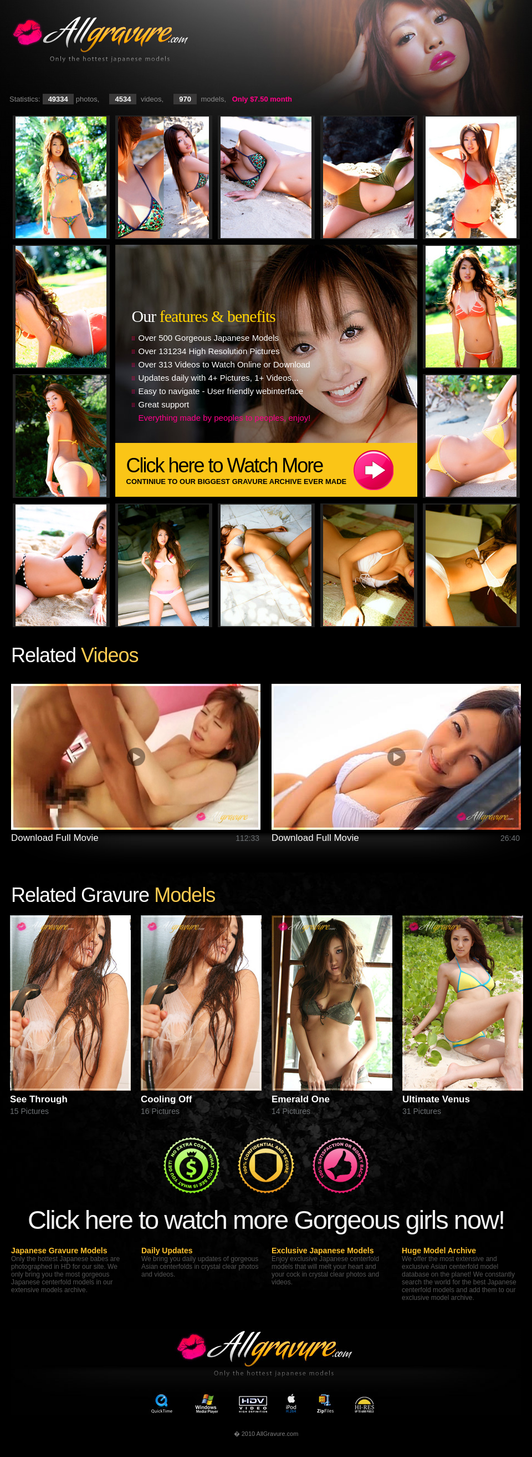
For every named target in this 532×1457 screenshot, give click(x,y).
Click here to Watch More (271, 470)
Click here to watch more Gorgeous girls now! (266, 1219)
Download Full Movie (55, 838)
